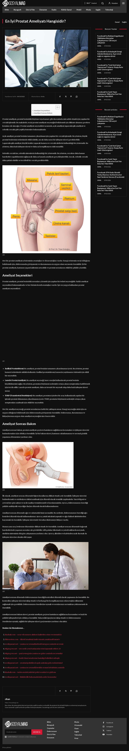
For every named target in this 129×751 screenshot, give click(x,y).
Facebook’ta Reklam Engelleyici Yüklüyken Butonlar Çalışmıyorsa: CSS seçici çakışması (110, 39)
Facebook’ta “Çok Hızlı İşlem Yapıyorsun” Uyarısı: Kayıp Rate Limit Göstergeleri (110, 67)
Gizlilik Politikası (12, 737)
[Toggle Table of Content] (56, 107)
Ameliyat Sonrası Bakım (43, 113)
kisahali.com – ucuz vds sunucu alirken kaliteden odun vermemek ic (33, 635)
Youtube (109, 734)
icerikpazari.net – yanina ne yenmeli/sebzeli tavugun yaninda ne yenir (34, 644)
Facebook (109, 723)
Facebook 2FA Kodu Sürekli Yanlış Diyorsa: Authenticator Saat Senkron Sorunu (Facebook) (110, 174)
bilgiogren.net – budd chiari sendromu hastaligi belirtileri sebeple (32, 658)
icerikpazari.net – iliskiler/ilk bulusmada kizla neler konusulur (30, 677)
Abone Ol (36, 732)
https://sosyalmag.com (11, 702)
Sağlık (124, 22)
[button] (102, 3)
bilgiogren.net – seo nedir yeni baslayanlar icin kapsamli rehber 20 (33, 649)
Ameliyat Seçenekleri (42, 110)
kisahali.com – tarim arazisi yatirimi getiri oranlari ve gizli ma (30, 672)
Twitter (108, 730)
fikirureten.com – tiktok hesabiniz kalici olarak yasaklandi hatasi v (32, 639)
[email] (18, 732)
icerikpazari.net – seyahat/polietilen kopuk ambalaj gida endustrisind (34, 663)
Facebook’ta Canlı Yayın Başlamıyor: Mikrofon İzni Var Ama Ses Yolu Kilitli (109, 94)
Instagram (109, 726)
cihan (7, 699)
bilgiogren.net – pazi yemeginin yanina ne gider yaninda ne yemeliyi (33, 653)
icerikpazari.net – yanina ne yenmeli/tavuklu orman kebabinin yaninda (34, 668)
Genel (117, 22)
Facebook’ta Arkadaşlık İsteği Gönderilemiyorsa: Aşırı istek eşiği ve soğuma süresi (109, 53)
